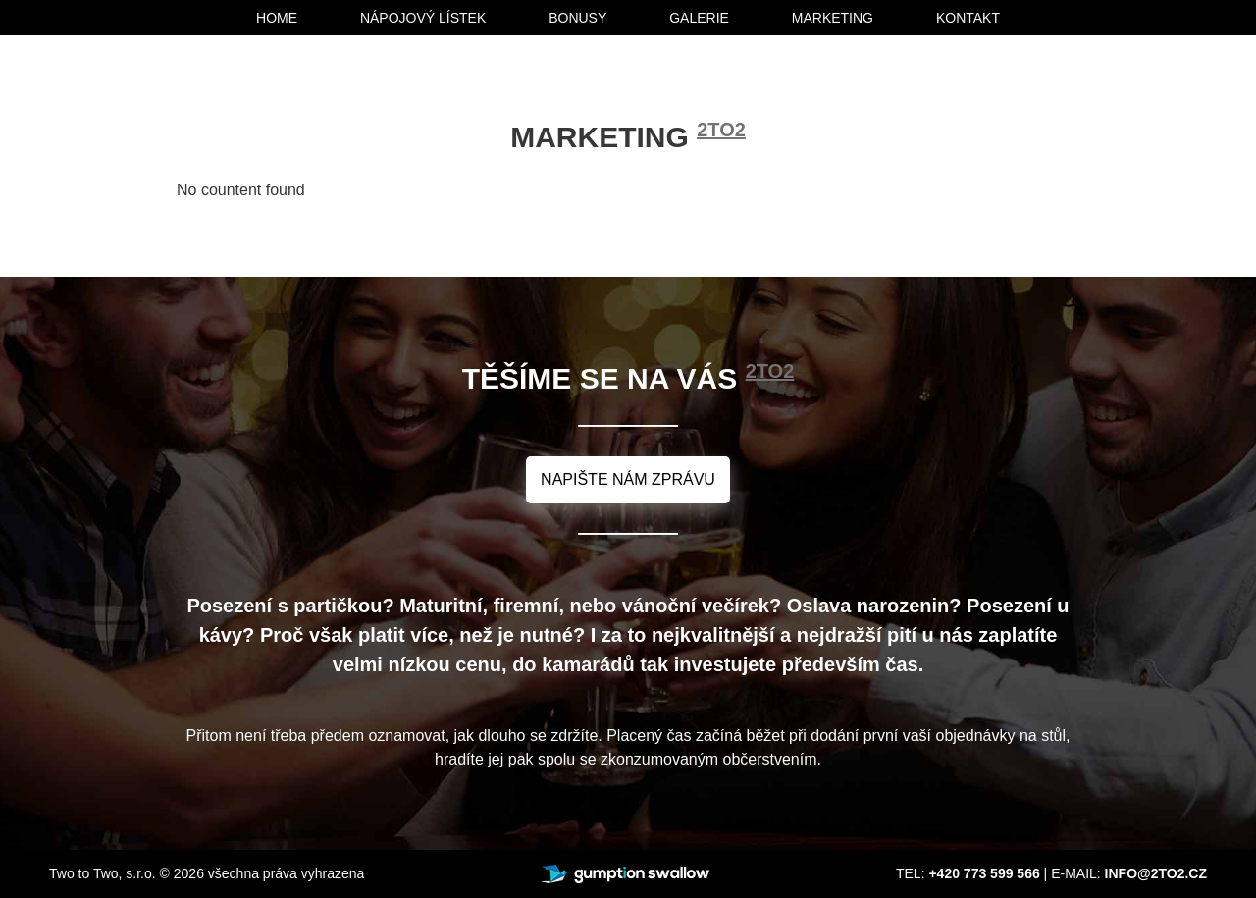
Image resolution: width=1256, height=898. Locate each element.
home (276, 18)
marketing (832, 18)
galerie (699, 18)
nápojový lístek (423, 18)
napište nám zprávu (628, 479)
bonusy (577, 18)
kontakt (968, 18)
